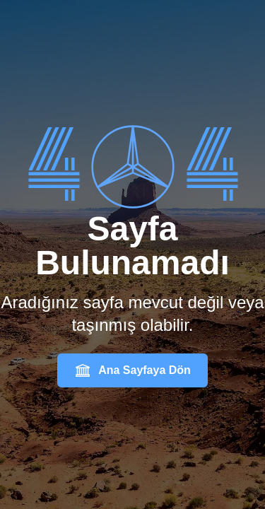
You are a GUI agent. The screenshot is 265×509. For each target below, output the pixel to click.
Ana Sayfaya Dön (132, 370)
